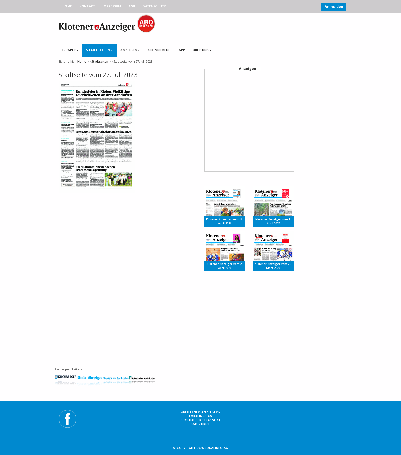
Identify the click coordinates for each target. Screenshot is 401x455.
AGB (132, 6)
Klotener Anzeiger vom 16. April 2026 (224, 221)
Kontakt (87, 6)
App (182, 50)
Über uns (202, 50)
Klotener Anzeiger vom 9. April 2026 (273, 221)
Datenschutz (154, 6)
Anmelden (334, 6)
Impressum (112, 6)
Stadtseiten (99, 50)
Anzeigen (130, 50)
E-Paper (70, 50)
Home (67, 6)
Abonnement (159, 50)
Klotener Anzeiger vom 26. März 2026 (273, 266)
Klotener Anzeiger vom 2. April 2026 (224, 266)
